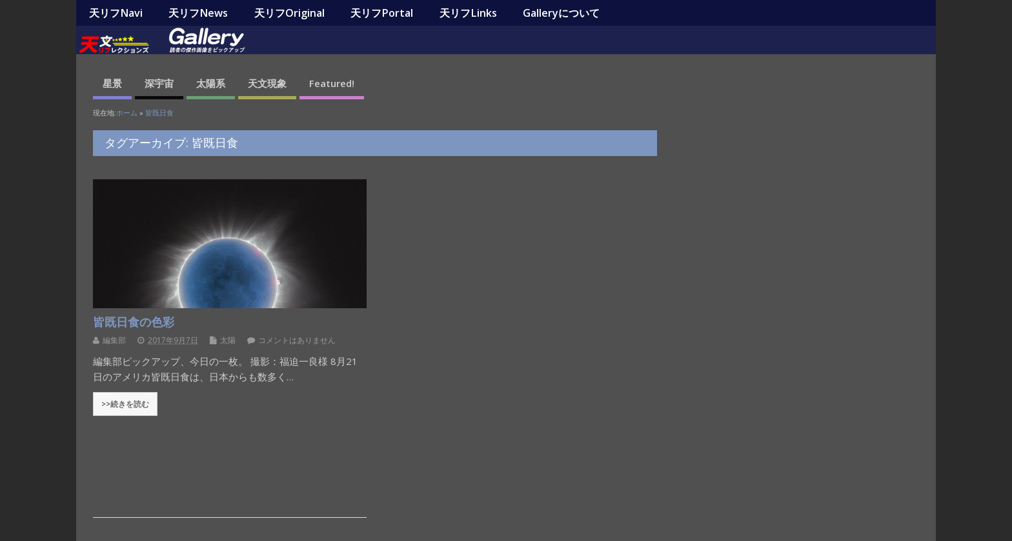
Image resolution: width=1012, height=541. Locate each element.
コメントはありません (297, 340)
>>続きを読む (125, 403)
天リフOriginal (289, 13)
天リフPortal (381, 13)
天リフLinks (468, 13)
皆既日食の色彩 (133, 322)
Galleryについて (561, 13)
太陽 (228, 340)
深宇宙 (159, 83)
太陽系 (210, 83)
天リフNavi (116, 13)
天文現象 (267, 83)
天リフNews (198, 13)
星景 (112, 83)
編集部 (114, 340)
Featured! (331, 83)
